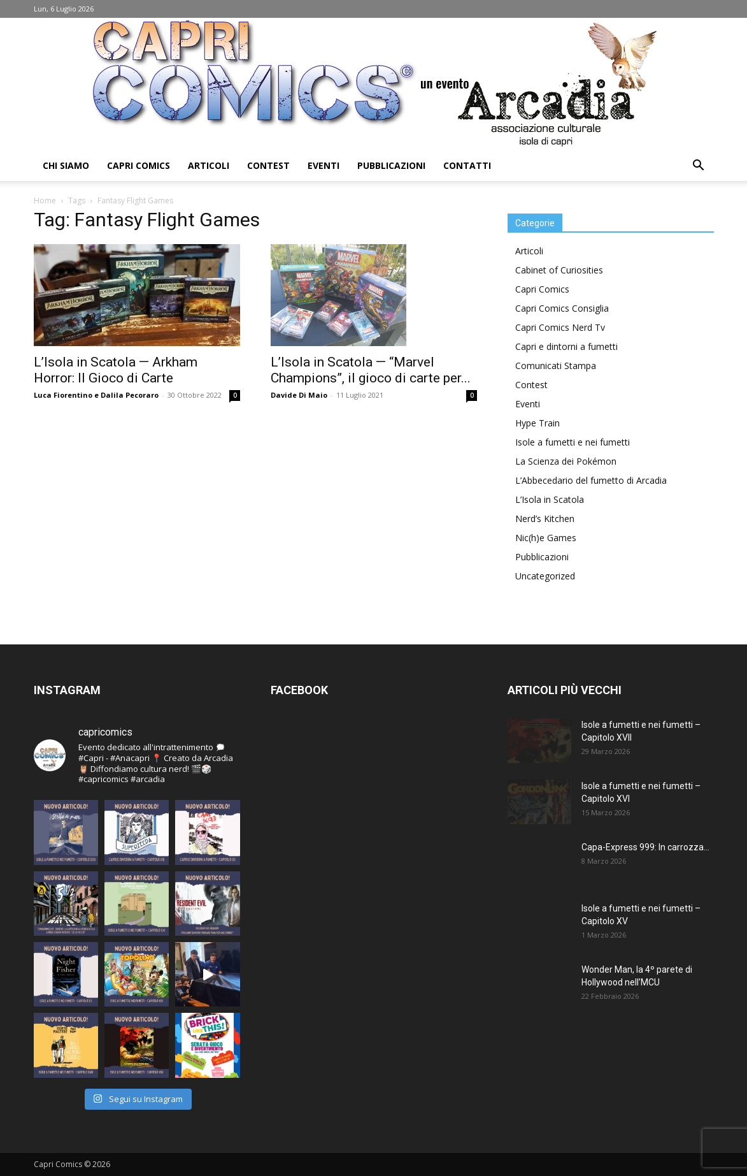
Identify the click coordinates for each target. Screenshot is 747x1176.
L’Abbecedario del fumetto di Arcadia (591, 480)
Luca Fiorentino (63, 395)
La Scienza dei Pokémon (565, 461)
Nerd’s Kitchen (544, 518)
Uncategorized (545, 576)
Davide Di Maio (299, 395)
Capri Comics (138, 165)
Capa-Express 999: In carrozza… (645, 847)
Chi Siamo (66, 165)
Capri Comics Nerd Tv (560, 327)
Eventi (323, 165)
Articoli (208, 165)
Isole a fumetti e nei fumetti (572, 442)
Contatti (467, 165)
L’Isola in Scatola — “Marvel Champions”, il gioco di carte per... (371, 370)
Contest (268, 165)
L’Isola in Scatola (549, 499)
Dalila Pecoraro (130, 395)
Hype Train (537, 423)
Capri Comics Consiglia (562, 308)
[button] (698, 167)
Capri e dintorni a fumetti (566, 346)
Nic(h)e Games (545, 538)
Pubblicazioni (391, 165)
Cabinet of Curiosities (559, 270)
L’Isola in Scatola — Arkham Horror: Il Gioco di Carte (115, 370)
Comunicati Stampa (555, 365)
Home (45, 200)
